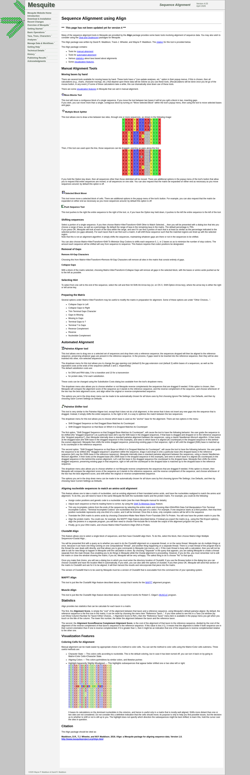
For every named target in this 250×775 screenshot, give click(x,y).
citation (159, 42)
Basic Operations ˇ (36, 32)
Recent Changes (35, 22)
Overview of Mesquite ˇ (38, 25)
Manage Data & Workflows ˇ (41, 43)
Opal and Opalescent (89, 37)
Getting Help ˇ (34, 47)
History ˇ (31, 54)
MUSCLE (163, 595)
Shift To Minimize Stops (145, 504)
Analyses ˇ (32, 39)
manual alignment (85, 51)
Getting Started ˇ (35, 29)
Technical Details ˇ (36, 50)
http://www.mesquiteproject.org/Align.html (82, 739)
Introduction (33, 16)
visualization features (84, 62)
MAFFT (148, 582)
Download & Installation (39, 19)
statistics (80, 58)
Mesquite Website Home (39, 13)
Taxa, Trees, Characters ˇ (39, 36)
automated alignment (86, 55)
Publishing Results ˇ (37, 58)
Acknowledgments (36, 61)
